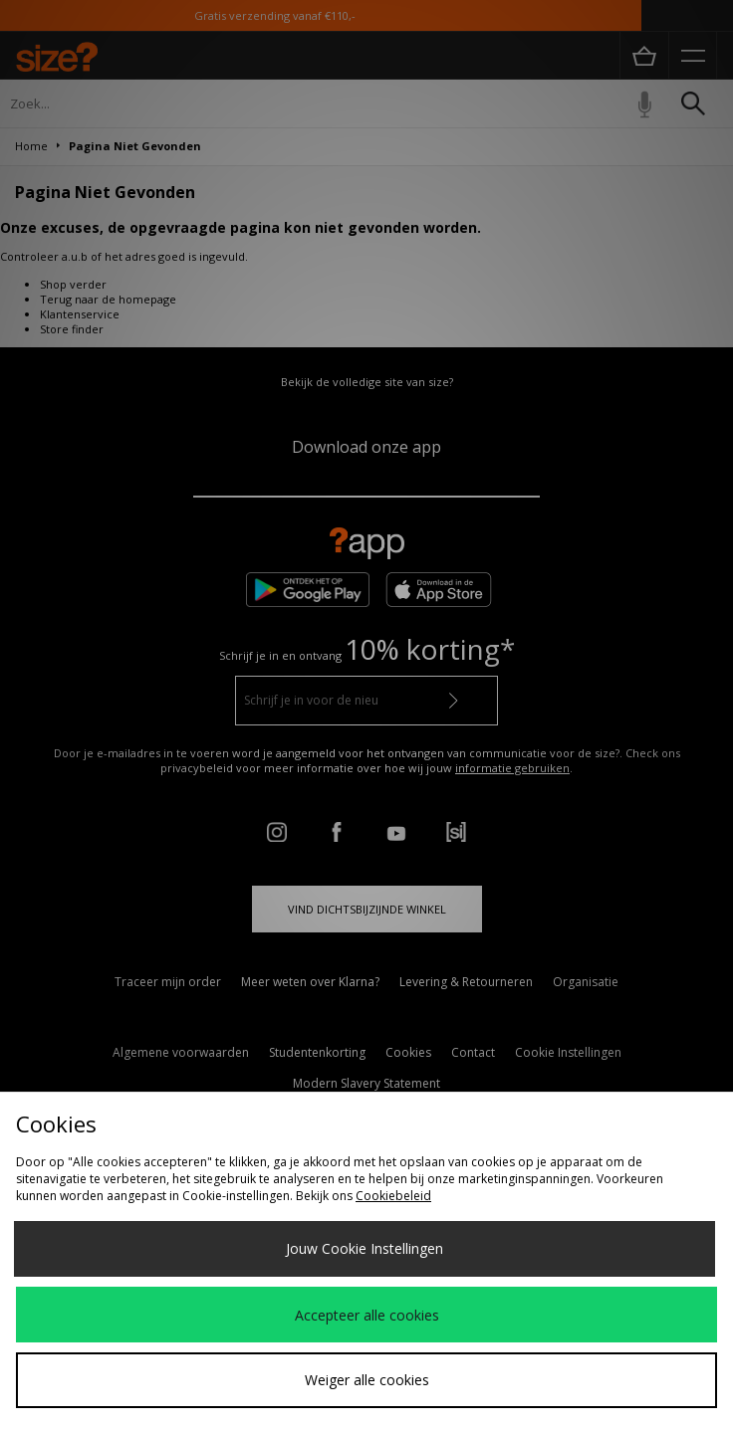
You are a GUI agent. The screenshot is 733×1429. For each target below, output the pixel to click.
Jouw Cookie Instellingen (364, 1248)
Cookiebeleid (393, 1195)
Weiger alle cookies (367, 1379)
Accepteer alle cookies (367, 1315)
